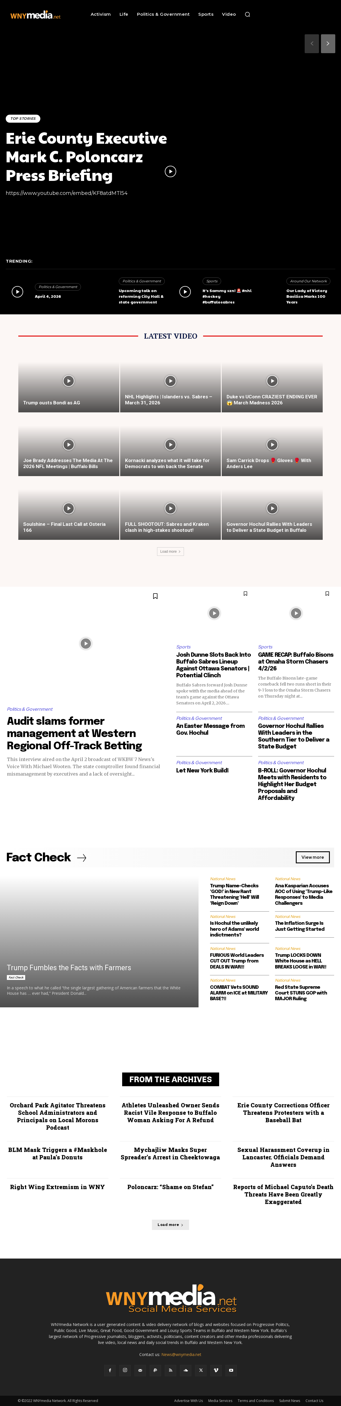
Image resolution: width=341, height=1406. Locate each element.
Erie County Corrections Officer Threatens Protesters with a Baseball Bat (283, 1112)
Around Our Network (308, 281)
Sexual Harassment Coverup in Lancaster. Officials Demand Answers (283, 1157)
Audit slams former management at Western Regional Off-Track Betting (74, 734)
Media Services (220, 1400)
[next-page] (328, 43)
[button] (247, 14)
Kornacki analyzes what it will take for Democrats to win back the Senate (167, 463)
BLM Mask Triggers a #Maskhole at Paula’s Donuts (57, 1153)
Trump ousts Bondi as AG (51, 403)
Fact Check (16, 977)
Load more (170, 552)
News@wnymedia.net (181, 1354)
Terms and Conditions (256, 1400)
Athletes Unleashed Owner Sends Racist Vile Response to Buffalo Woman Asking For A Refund (170, 1112)
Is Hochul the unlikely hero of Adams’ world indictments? (234, 929)
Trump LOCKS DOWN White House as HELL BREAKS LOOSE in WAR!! (300, 961)
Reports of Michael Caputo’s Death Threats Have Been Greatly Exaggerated (283, 1194)
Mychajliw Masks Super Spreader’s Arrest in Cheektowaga (170, 1153)
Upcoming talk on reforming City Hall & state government (141, 295)
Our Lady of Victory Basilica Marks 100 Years (306, 295)
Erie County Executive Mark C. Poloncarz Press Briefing (86, 156)
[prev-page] (312, 43)
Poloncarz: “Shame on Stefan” (170, 1187)
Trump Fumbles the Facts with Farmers (69, 968)
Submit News (289, 1400)
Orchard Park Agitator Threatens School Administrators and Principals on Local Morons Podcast (58, 1116)
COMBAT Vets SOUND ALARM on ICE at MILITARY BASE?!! (239, 993)
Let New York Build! (202, 771)
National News (222, 878)
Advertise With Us (188, 1400)
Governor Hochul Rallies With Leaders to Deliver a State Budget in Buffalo (269, 527)
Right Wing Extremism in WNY (57, 1187)
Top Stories (23, 118)
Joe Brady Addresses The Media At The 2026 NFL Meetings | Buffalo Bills (68, 463)
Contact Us (314, 1400)
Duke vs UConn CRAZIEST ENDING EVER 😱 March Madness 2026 (272, 400)
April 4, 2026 (48, 296)
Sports (211, 281)
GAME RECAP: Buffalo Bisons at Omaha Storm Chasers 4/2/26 (295, 662)
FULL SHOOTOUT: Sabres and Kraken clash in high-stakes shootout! (167, 527)
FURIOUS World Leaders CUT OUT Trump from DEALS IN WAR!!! (237, 961)
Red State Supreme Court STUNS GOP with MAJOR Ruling (301, 993)
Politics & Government (58, 287)
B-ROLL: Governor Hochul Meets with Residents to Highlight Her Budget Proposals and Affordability (292, 784)
